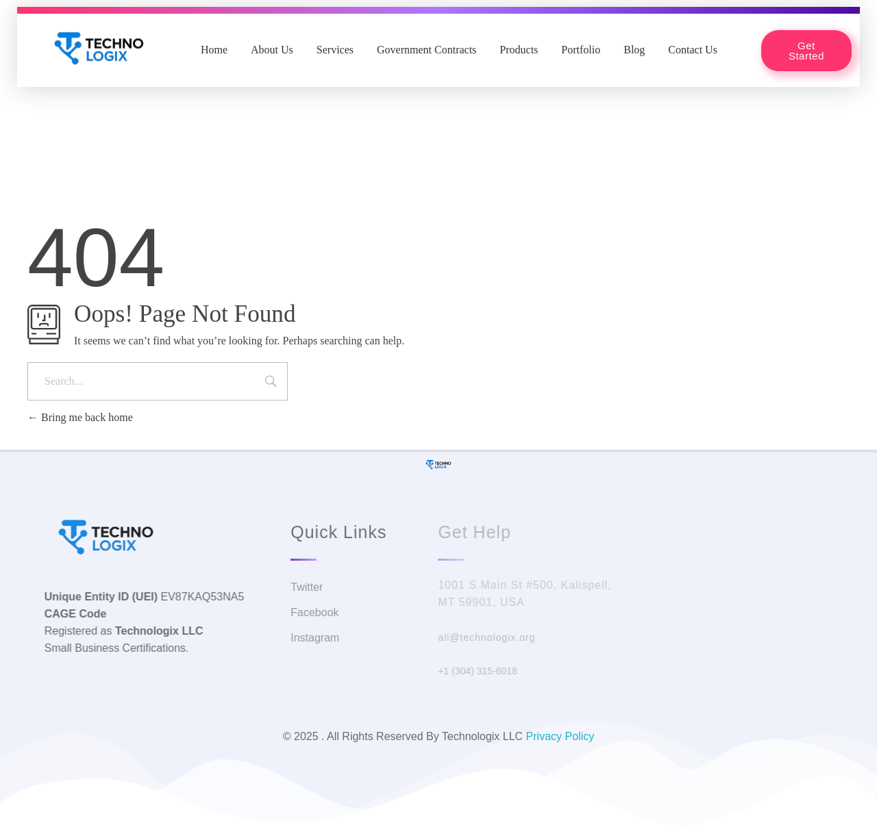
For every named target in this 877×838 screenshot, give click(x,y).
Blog (634, 49)
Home (214, 49)
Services (335, 49)
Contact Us (692, 49)
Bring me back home (80, 417)
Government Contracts (426, 49)
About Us (272, 49)
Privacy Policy (560, 736)
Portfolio (580, 49)
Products (518, 49)
